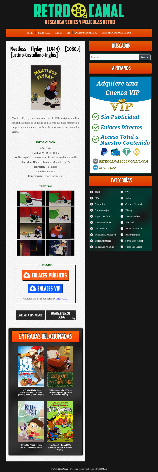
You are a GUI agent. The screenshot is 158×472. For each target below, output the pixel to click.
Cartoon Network (133, 204)
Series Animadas (103, 240)
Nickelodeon (101, 228)
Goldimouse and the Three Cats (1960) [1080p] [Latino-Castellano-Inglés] (60, 392)
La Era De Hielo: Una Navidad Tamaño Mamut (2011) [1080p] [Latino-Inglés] (31, 392)
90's (97, 198)
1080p (98, 192)
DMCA (103, 469)
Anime (128, 198)
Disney (128, 210)
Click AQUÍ (62, 298)
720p (127, 192)
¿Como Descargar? (86, 33)
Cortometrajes (102, 210)
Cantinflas (100, 204)
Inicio (30, 33)
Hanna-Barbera (132, 216)
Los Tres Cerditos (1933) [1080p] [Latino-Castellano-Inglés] (60, 447)
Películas (44, 33)
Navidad (129, 222)
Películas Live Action (105, 234)
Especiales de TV (103, 216)
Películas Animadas (134, 228)
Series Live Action (134, 240)
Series (58, 33)
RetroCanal (63, 469)
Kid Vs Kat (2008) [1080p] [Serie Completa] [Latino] (31, 446)
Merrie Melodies (103, 222)
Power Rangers (132, 234)
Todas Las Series (133, 246)
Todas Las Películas (104, 246)
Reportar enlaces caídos (116, 33)
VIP (68, 33)
